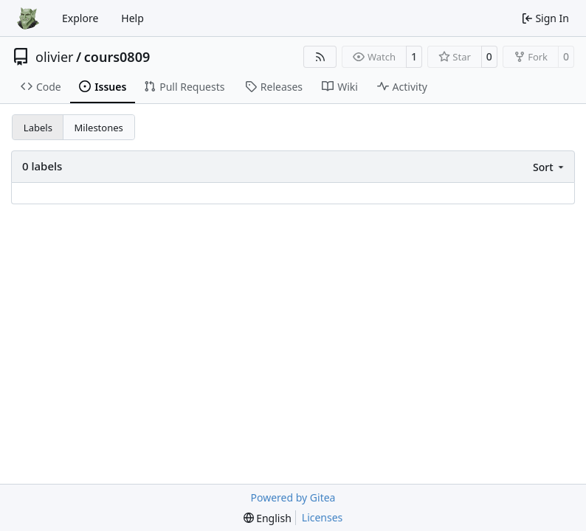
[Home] (28, 18)
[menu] (549, 167)
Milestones (99, 127)
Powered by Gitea (293, 497)
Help (132, 18)
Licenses (322, 517)
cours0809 (117, 56)
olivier (54, 56)
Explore (80, 18)
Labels (38, 127)
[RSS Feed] (320, 57)
